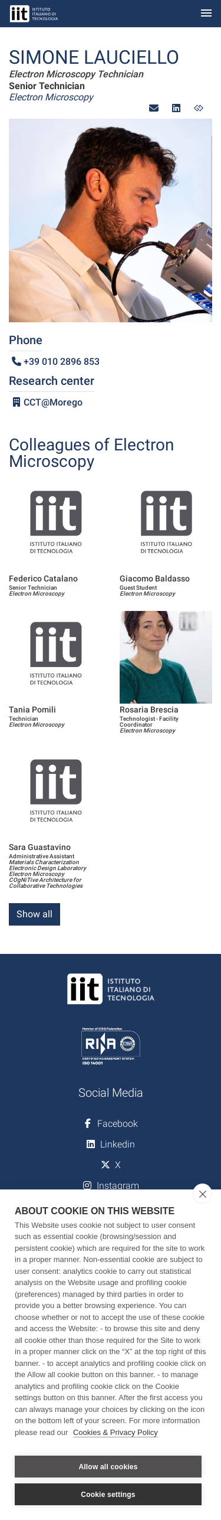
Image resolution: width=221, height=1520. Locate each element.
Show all (34, 914)
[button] (154, 108)
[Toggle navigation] (206, 14)
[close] (202, 1194)
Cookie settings (108, 1494)
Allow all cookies (107, 1467)
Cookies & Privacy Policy (115, 1432)
